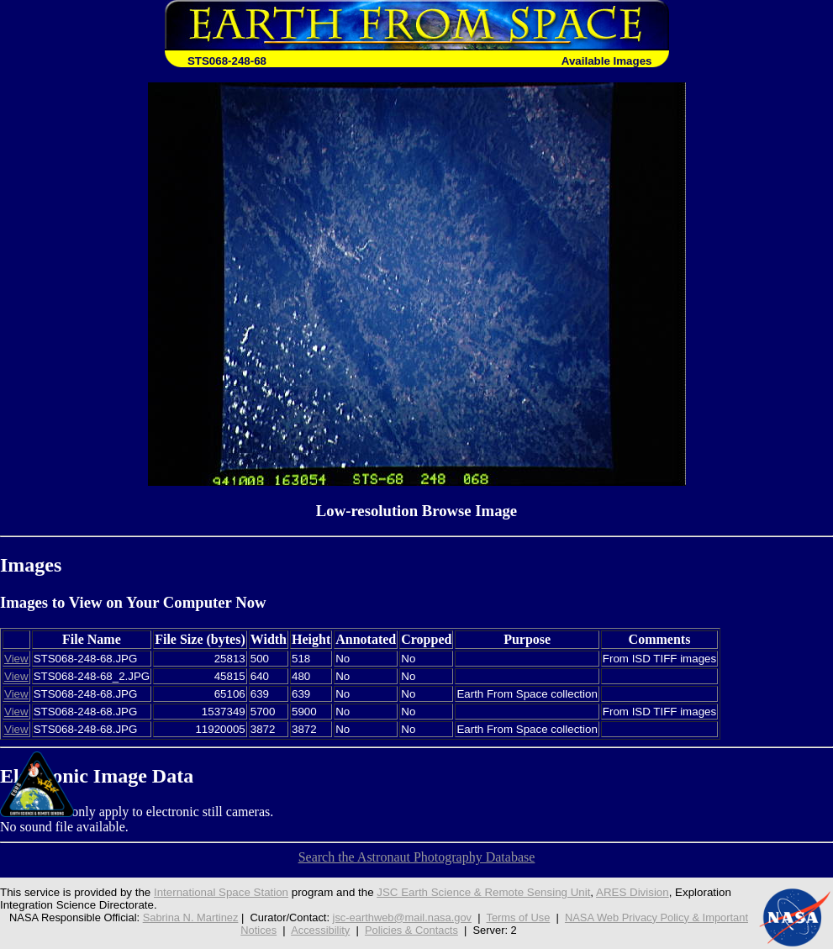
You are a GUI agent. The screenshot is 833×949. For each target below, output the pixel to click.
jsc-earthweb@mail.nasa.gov (402, 917)
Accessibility (320, 930)
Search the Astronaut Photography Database (416, 857)
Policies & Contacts (411, 930)
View (16, 658)
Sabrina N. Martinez (191, 917)
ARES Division (632, 892)
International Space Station (221, 892)
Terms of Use (518, 917)
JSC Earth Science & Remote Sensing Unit (483, 892)
